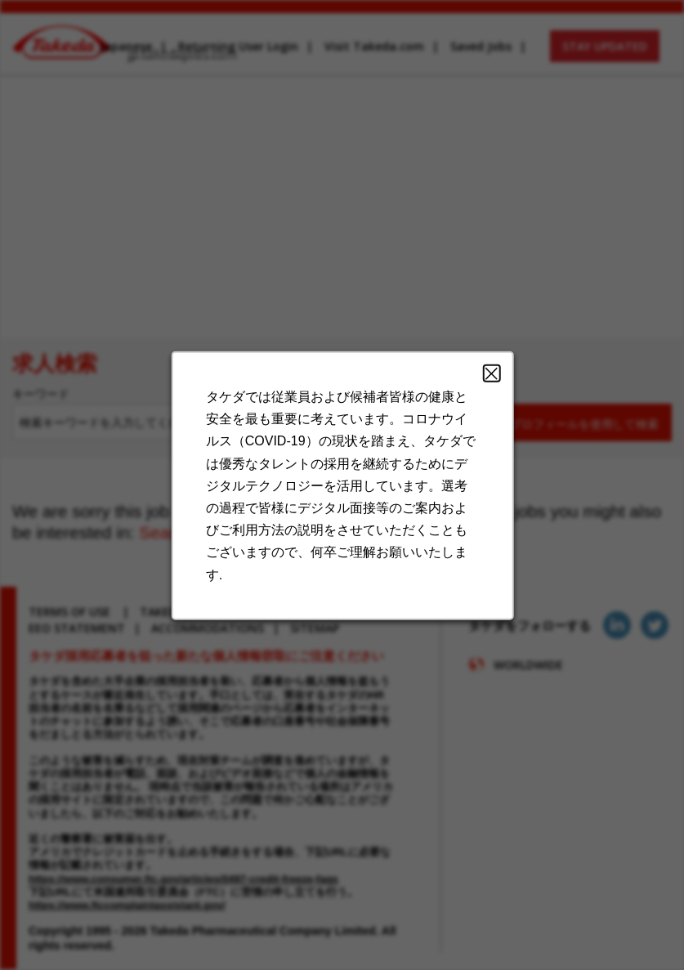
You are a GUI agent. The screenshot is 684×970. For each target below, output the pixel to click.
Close (483, 392)
